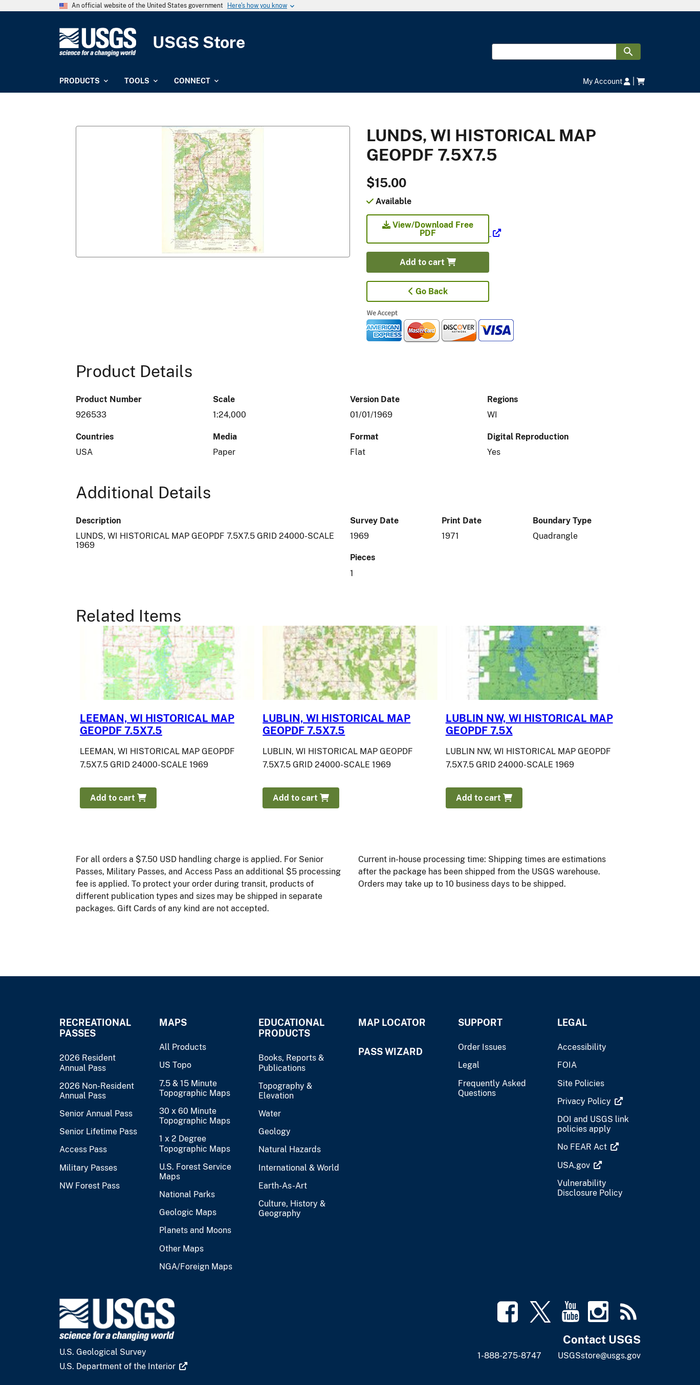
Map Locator (392, 1022)
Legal (572, 1022)
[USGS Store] (350, 42)
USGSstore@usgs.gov (599, 1355)
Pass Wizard (390, 1051)
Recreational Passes (95, 1028)
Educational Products (291, 1028)
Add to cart (428, 262)
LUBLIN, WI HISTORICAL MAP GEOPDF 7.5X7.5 (336, 724)
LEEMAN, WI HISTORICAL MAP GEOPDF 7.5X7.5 (157, 724)
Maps (173, 1022)
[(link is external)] (433, 233)
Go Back (428, 291)
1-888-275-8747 (509, 1355)
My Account (606, 81)
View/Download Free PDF (427, 229)
